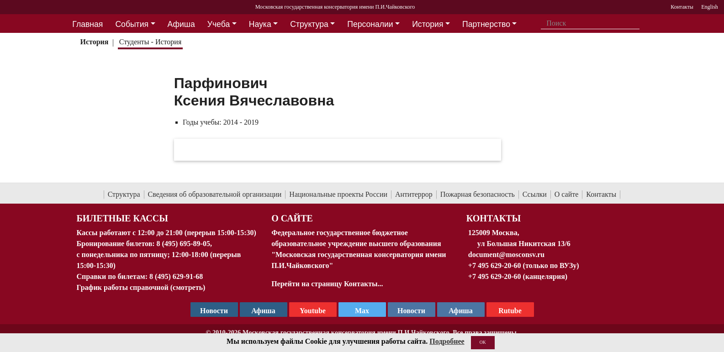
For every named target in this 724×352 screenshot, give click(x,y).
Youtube (313, 311)
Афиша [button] (181, 24)
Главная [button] (87, 24)
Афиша (461, 311)
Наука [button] (260, 24)
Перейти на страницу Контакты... (327, 284)
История (94, 42)
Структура (124, 194)
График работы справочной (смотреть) (141, 287)
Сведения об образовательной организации (215, 194)
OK (483, 342)
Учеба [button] (218, 24)
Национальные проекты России (338, 194)
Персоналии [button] (370, 24)
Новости (411, 311)
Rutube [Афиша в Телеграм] (510, 311)
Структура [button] (309, 24)
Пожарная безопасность (477, 194)
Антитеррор (414, 194)
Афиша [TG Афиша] (263, 311)
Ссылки (535, 194)
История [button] (427, 24)
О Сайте (292, 218)
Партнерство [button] (486, 24)
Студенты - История (150, 42)
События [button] (131, 24)
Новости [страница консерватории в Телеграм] (214, 311)
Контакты (601, 194)
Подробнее (446, 341)
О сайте (567, 194)
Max (362, 311)
